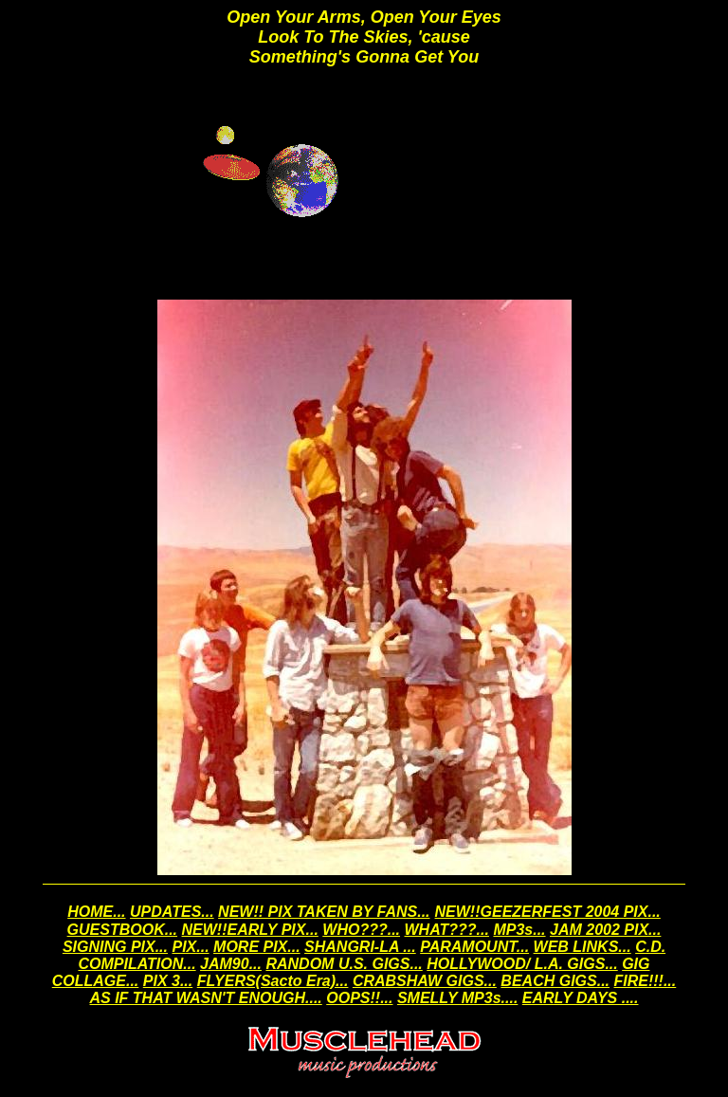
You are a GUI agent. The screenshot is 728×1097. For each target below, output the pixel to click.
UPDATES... (172, 912)
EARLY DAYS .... (580, 998)
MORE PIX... (256, 947)
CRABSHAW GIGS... (425, 981)
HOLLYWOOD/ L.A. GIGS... (522, 964)
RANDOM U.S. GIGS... (343, 964)
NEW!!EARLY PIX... (250, 930)
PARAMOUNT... (474, 947)
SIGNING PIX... (115, 947)
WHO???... (361, 930)
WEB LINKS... (582, 947)
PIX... (190, 947)
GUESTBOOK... (122, 930)
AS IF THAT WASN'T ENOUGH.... (206, 998)
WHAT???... (447, 930)
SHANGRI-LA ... (360, 947)
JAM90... (231, 964)
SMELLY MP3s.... (457, 998)
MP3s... (519, 930)
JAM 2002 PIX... (605, 930)
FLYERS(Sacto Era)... (273, 981)
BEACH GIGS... (555, 981)
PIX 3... (167, 981)
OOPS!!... (359, 998)
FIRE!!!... (644, 981)
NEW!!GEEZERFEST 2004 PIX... (548, 912)
